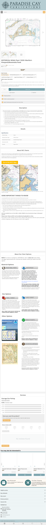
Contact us (4, 516)
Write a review (11, 65)
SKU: (2, 66)
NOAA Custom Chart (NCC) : (7, 79)
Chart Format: (4, 73)
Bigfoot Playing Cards (22, 468)
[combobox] (24, 12)
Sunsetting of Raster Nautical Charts (18, 201)
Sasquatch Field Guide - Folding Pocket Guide (9, 468)
